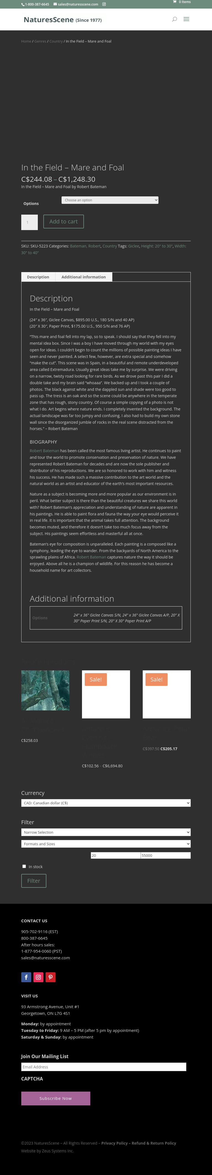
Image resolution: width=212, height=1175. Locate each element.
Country (56, 41)
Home (26, 41)
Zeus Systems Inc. (58, 1150)
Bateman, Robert (85, 246)
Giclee (133, 246)
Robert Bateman (44, 450)
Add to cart (63, 221)
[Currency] (106, 803)
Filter (33, 880)
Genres (40, 41)
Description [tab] (38, 277)
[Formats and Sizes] (106, 844)
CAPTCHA (32, 1079)
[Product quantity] (29, 222)
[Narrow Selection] (106, 832)
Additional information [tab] (84, 277)
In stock (36, 866)
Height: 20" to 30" (157, 246)
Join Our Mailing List (44, 1056)
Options (31, 203)
